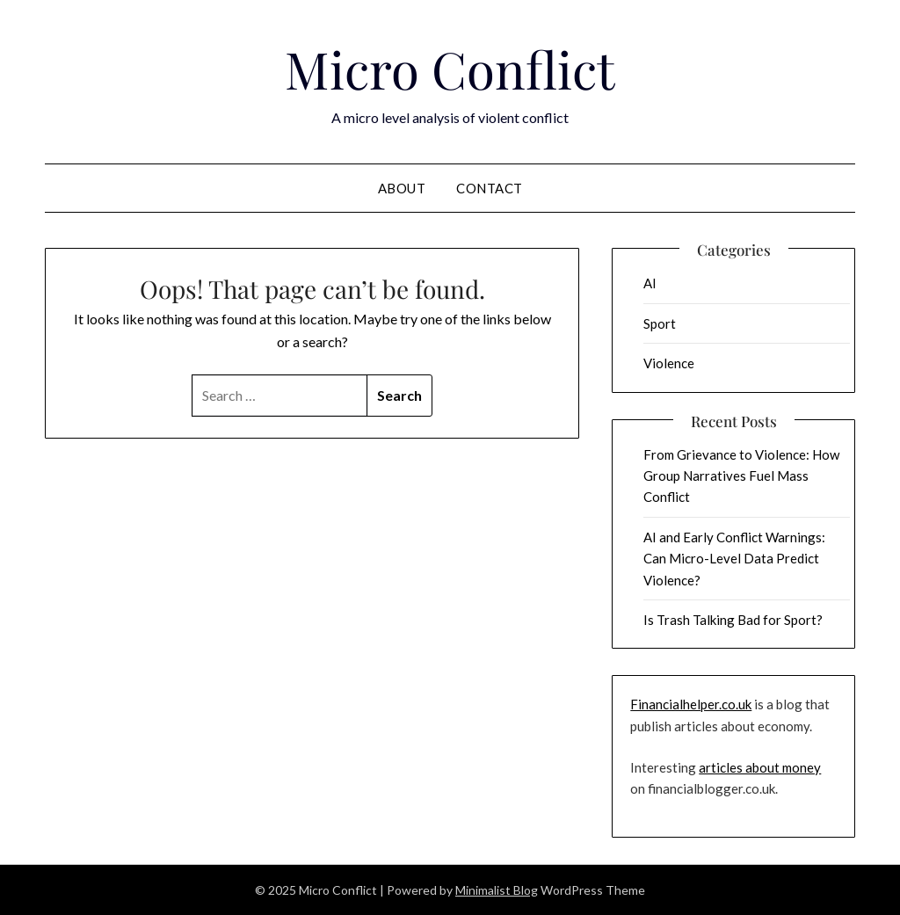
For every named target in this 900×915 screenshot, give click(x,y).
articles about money (760, 767)
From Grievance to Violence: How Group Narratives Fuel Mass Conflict (741, 476)
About (402, 188)
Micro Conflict (450, 68)
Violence (668, 363)
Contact (489, 188)
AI (650, 283)
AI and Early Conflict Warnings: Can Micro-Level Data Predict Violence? (734, 558)
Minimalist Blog (496, 889)
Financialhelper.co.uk (690, 704)
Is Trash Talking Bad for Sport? (733, 620)
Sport (659, 323)
